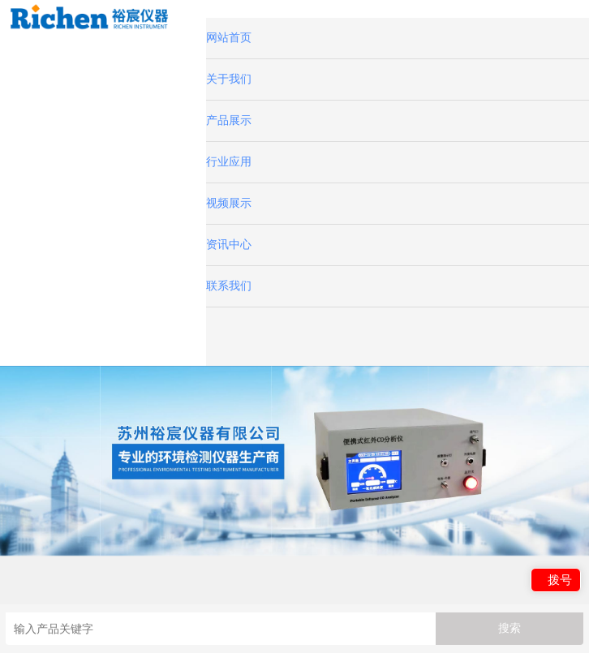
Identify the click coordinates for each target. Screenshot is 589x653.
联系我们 (229, 286)
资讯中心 (229, 244)
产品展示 (229, 120)
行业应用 (229, 162)
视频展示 (229, 203)
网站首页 (229, 38)
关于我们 (229, 79)
